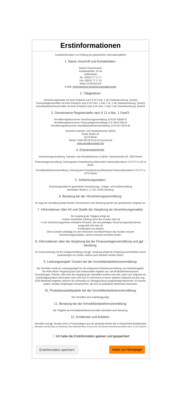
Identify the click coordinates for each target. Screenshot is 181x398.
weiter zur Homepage (127, 349)
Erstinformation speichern (57, 349)
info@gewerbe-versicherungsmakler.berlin (94, 86)
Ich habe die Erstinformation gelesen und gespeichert (90, 336)
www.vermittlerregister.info (90, 143)
